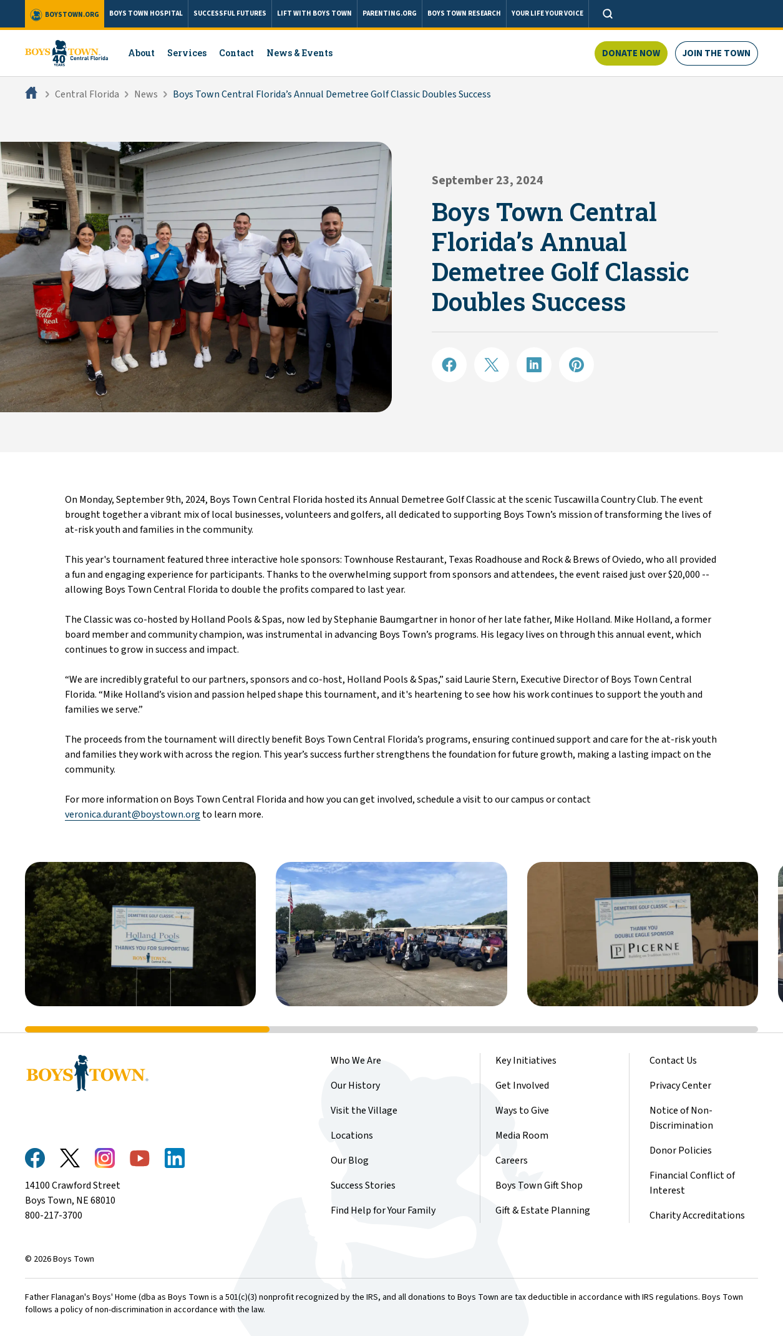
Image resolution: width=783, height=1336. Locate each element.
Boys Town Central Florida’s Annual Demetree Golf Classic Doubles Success (332, 94)
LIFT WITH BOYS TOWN (314, 13)
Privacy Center (680, 1085)
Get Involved (522, 1085)
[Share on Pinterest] (576, 364)
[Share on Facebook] (449, 364)
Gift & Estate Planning (542, 1210)
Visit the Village (364, 1110)
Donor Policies (680, 1150)
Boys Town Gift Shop (539, 1185)
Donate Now (631, 53)
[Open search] (607, 13)
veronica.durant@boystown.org (132, 814)
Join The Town (717, 53)
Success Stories (363, 1185)
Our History (355, 1085)
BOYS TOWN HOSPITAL (146, 13)
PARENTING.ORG (389, 13)
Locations (352, 1135)
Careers (511, 1160)
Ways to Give (522, 1110)
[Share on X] (491, 364)
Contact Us (673, 1060)
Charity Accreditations (697, 1215)
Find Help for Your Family (383, 1210)
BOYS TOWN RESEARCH (464, 13)
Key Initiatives (526, 1060)
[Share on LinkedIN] (534, 364)
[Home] (32, 94)
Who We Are (356, 1060)
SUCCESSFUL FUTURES (229, 13)
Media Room (521, 1135)
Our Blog (350, 1160)
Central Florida (87, 94)
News (146, 94)
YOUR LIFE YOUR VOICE (547, 13)
